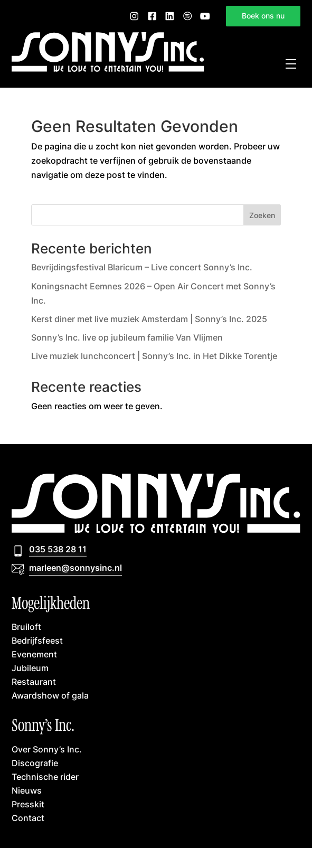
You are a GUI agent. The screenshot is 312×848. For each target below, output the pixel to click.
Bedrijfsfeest (37, 640)
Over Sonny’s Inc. (47, 749)
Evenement (34, 654)
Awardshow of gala (50, 695)
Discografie (35, 763)
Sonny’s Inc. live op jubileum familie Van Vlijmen (127, 337)
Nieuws (27, 790)
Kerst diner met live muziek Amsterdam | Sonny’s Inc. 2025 (149, 319)
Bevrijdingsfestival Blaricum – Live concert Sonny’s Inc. (141, 267)
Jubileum (30, 668)
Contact (28, 818)
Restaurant (34, 681)
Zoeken (262, 215)
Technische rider (45, 776)
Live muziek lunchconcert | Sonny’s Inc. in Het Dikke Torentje (154, 356)
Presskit (28, 804)
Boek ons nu (263, 15)
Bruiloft (26, 626)
